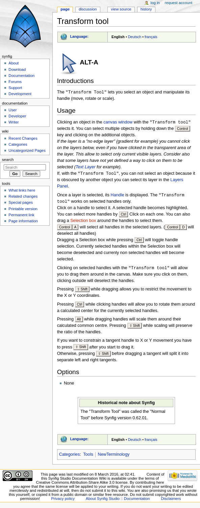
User (12, 110)
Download (17, 69)
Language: (79, 36)
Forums (15, 82)
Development (19, 94)
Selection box (83, 222)
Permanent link (21, 215)
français (151, 37)
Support (15, 88)
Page (65, 9)
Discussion (88, 9)
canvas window (117, 122)
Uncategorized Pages (27, 150)
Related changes (23, 196)
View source (121, 9)
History (146, 9)
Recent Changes (22, 138)
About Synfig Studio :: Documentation (118, 501)
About (13, 63)
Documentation (21, 76)
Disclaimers (171, 501)
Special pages (20, 202)
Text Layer (86, 167)
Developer (17, 116)
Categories (69, 456)
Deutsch (135, 37)
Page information (23, 221)
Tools (88, 456)
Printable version (22, 209)
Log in (155, 3)
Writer (13, 122)
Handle (117, 196)
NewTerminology (114, 456)
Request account (179, 3)
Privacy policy (63, 501)
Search (8, 160)
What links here (21, 190)
